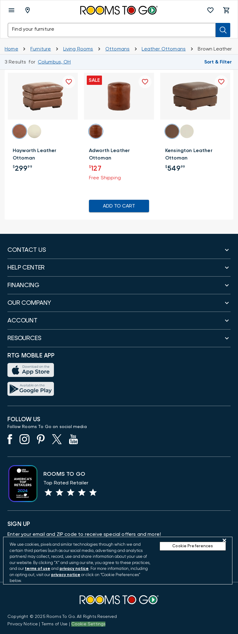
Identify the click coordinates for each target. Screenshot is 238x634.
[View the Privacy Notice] (22, 624)
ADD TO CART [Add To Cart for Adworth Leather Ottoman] (119, 206)
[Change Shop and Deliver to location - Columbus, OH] (54, 62)
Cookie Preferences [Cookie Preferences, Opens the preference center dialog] (192, 546)
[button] (210, 10)
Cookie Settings (88, 624)
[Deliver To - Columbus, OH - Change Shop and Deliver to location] (28, 10)
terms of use (37, 569)
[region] (118, 561)
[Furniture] (40, 49)
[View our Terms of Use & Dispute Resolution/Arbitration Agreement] (55, 624)
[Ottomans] (117, 49)
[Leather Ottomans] (164, 49)
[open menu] (11, 10)
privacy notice (74, 569)
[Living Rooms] (78, 49)
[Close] (224, 540)
